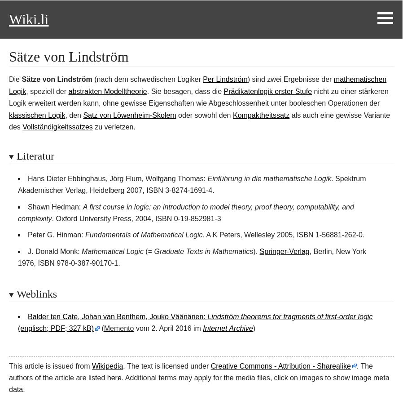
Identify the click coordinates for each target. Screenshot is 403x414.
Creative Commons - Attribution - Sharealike (281, 366)
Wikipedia (107, 366)
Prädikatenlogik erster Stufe (268, 91)
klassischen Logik (37, 115)
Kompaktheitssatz (261, 115)
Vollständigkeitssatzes (57, 127)
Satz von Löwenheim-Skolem (129, 115)
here (114, 378)
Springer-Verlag (285, 251)
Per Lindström (225, 79)
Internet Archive (228, 328)
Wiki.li (28, 19)
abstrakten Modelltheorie (108, 91)
